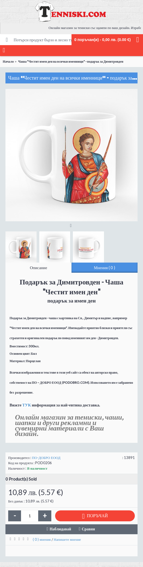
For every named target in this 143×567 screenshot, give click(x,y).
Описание (38, 267)
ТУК (26, 404)
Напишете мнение (67, 539)
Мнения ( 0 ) (104, 267)
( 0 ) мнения (42, 539)
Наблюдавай (60, 529)
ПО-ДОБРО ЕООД (46, 457)
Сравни (88, 529)
